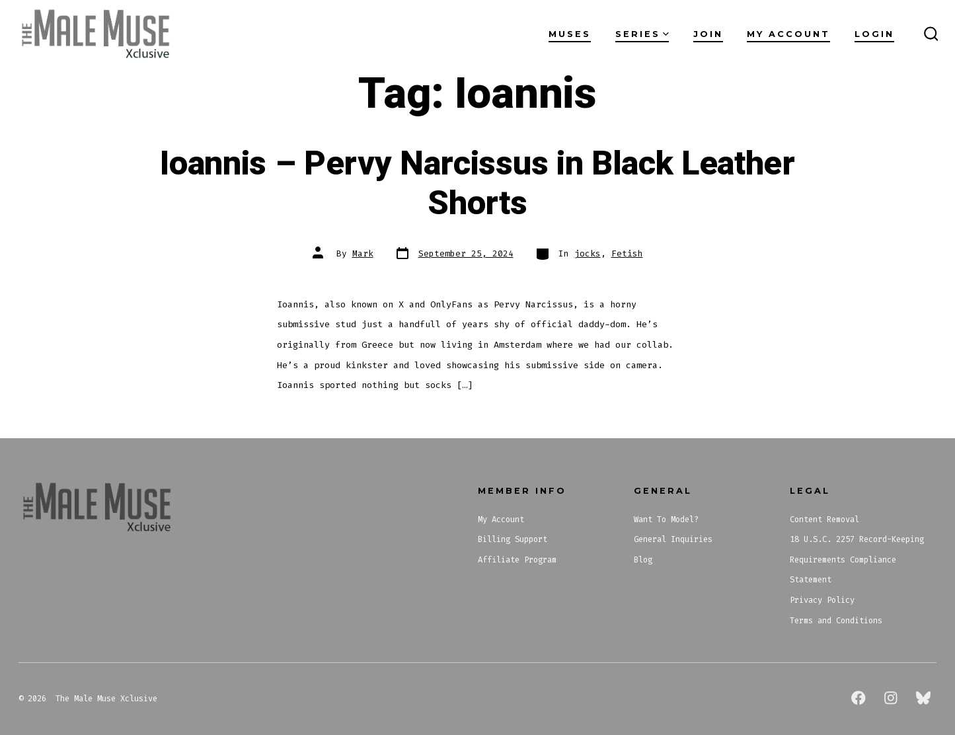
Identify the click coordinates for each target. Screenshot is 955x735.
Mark (362, 253)
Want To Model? (666, 519)
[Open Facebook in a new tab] (858, 698)
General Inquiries (673, 539)
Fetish (627, 253)
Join (708, 34)
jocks (587, 253)
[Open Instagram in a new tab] (891, 698)
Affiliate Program (517, 560)
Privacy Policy (822, 600)
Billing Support (512, 539)
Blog (643, 560)
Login (874, 34)
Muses (570, 34)
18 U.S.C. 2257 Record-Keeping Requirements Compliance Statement (857, 559)
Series (642, 34)
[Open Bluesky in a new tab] (923, 698)
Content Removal (824, 519)
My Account (788, 34)
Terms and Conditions (836, 620)
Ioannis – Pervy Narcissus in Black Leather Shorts (477, 184)
